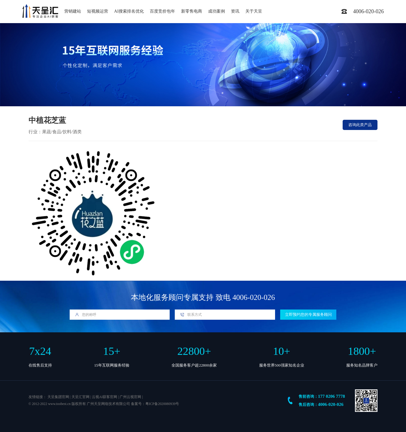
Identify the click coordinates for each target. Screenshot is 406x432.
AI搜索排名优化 (129, 11)
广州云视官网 (130, 397)
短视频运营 (97, 11)
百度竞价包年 (162, 11)
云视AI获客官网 (104, 397)
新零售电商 (191, 11)
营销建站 (72, 11)
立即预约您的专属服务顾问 (308, 314)
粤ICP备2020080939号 (162, 404)
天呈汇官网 (80, 397)
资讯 (235, 11)
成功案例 (216, 11)
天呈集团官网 (58, 397)
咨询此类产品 (360, 124)
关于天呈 (253, 11)
